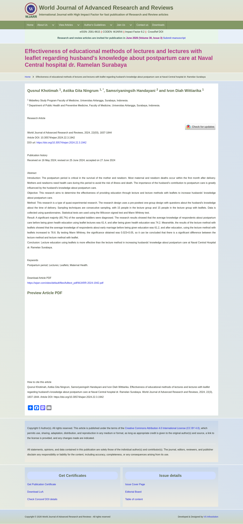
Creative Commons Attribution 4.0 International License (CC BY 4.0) (162, 428)
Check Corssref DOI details (42, 499)
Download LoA (35, 491)
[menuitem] (30, 25)
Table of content (134, 499)
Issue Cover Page (135, 484)
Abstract (31, 173)
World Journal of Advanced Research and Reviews (106, 8)
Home (28, 77)
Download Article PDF (39, 278)
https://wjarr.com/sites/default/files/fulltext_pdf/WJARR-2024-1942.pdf (65, 283)
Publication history (37, 155)
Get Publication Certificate (41, 484)
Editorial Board (133, 491)
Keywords (32, 260)
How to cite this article (39, 382)
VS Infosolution (211, 516)
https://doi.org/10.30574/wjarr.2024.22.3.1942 (61, 142)
